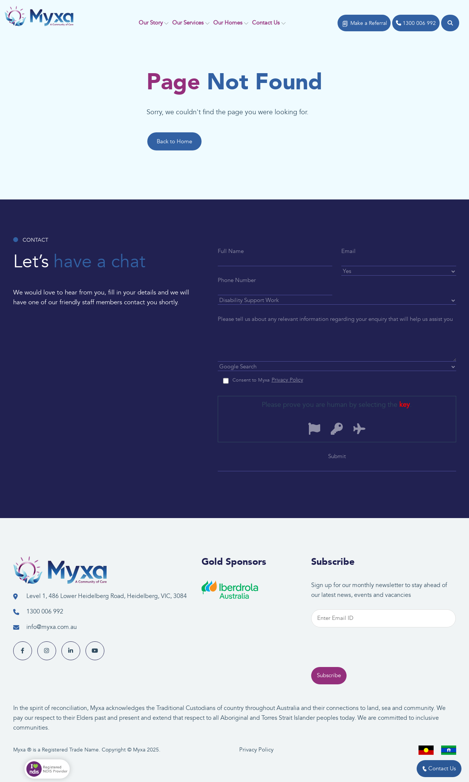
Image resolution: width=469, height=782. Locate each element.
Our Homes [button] (227, 22)
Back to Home (174, 141)
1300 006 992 (416, 23)
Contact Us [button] (266, 22)
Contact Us (439, 768)
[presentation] (368, 661)
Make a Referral (364, 24)
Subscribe (329, 688)
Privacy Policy (256, 749)
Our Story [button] (151, 22)
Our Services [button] (187, 22)
